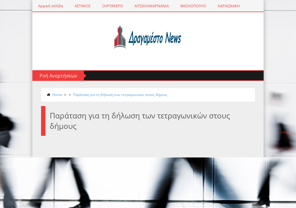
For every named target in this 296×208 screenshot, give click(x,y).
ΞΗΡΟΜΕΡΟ (112, 5)
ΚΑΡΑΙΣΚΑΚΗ (229, 5)
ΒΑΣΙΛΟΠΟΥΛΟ (193, 5)
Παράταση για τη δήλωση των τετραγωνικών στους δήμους (120, 94)
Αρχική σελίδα (50, 5)
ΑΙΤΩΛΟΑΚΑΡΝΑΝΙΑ (151, 5)
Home (57, 94)
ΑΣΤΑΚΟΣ (82, 5)
